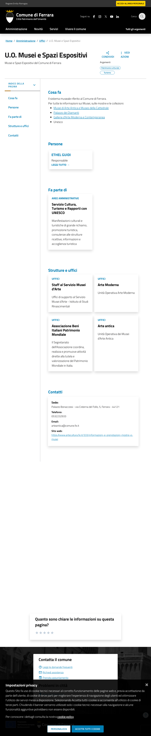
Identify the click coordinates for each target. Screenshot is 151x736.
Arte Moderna (108, 284)
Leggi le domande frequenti (56, 667)
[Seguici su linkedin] (116, 16)
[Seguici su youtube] (110, 16)
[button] (22, 85)
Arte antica (106, 326)
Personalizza (59, 729)
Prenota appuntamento (53, 678)
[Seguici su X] (104, 16)
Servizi (54, 29)
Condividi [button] (108, 55)
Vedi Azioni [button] (125, 55)
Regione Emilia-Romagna (16, 3)
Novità (38, 29)
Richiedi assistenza (51, 672)
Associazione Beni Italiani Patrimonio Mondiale (66, 330)
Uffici (42, 41)
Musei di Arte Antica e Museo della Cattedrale (81, 108)
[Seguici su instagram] (98, 16)
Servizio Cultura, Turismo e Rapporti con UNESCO (69, 208)
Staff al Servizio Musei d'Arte (69, 287)
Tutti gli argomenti (135, 29)
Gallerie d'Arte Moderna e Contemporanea (79, 117)
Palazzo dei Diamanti (66, 112)
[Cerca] (141, 16)
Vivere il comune (75, 29)
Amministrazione (16, 29)
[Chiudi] (146, 684)
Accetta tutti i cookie (87, 729)
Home (9, 41)
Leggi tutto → (60, 165)
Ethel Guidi (61, 155)
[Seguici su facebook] (92, 16)
